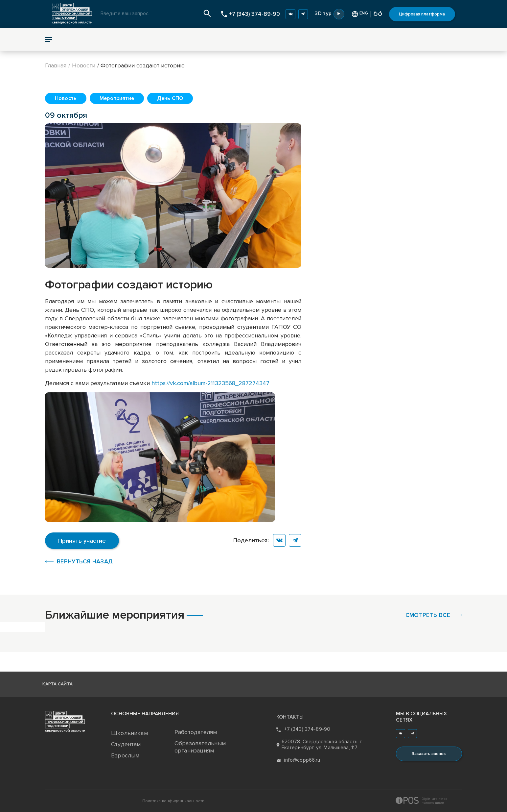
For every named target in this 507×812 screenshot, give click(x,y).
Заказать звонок (429, 753)
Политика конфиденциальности (173, 801)
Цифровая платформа (422, 14)
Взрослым (125, 755)
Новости (83, 65)
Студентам (126, 744)
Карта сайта (57, 684)
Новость (66, 98)
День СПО (170, 98)
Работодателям (195, 732)
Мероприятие (117, 98)
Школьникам (129, 733)
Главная (55, 65)
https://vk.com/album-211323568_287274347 (210, 383)
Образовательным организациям (200, 747)
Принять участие (82, 540)
